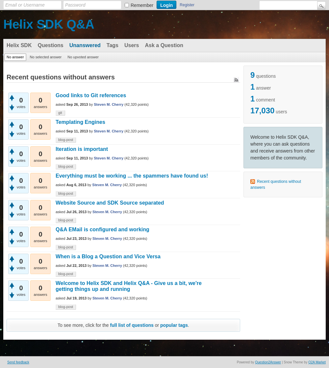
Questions (50, 45)
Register (187, 5)
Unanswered (85, 45)
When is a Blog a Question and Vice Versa (108, 256)
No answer (15, 57)
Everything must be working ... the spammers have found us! (132, 176)
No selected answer (46, 57)
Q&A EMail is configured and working (102, 229)
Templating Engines (80, 122)
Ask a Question (164, 45)
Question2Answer (268, 362)
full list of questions (132, 325)
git (60, 113)
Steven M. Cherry (108, 104)
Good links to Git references (91, 95)
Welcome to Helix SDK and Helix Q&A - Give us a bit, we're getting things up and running (129, 286)
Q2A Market (317, 362)
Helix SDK (19, 45)
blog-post (65, 140)
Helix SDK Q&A (48, 24)
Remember (142, 5)
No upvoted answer (83, 57)
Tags (112, 45)
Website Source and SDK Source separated (110, 203)
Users (131, 45)
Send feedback (18, 362)
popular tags (174, 325)
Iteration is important (82, 149)
